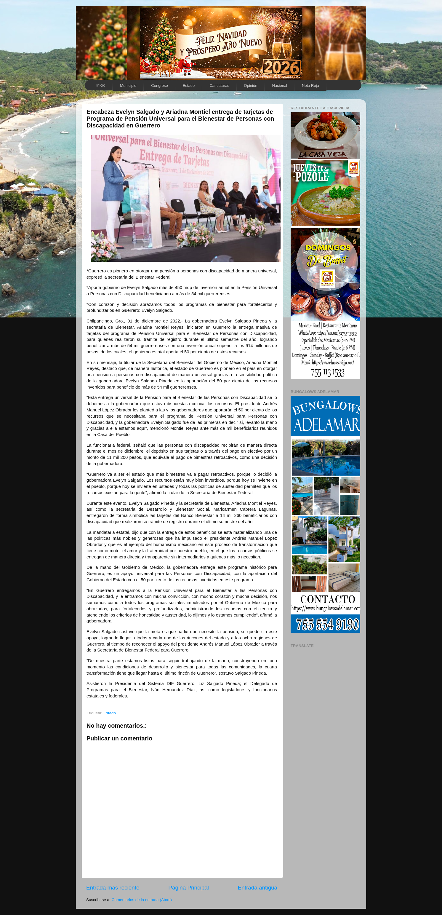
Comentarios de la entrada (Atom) (142, 900)
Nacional (279, 85)
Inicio (100, 85)
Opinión (250, 85)
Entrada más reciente (113, 887)
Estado (189, 85)
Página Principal (188, 887)
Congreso (159, 85)
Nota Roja (310, 85)
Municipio (128, 85)
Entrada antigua (257, 887)
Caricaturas (219, 85)
